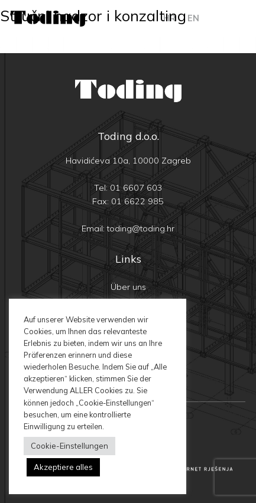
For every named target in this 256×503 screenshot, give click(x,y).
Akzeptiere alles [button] (63, 467)
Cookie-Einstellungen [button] (69, 445)
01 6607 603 (136, 187)
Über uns (128, 287)
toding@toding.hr (140, 228)
